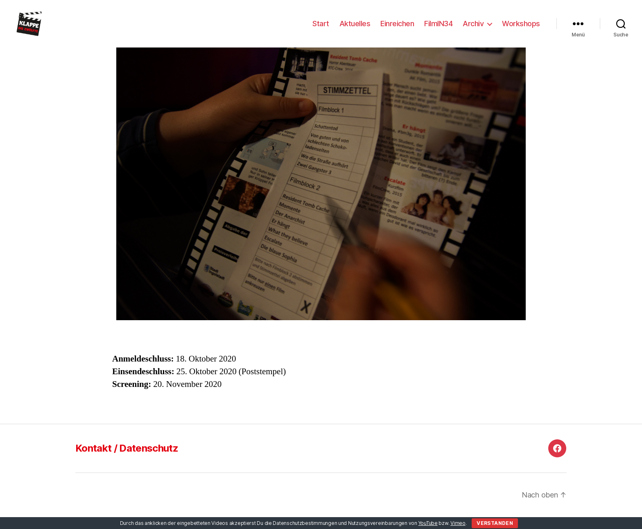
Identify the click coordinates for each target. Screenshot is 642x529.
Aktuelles (355, 29)
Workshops (521, 29)
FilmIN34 (438, 29)
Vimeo (458, 523)
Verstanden (495, 523)
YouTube (428, 523)
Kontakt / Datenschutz (126, 460)
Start (320, 29)
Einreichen (397, 29)
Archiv (473, 29)
